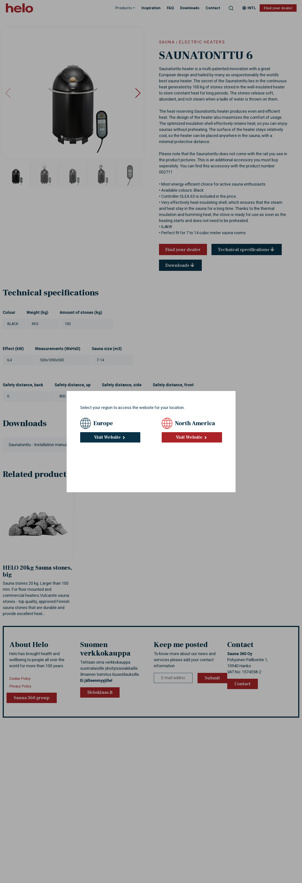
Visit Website (110, 437)
